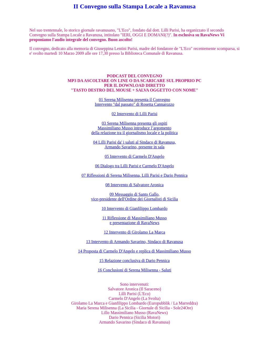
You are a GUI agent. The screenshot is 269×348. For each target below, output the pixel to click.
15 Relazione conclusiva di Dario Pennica (134, 260)
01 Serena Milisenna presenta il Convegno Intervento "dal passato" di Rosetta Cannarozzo (134, 102)
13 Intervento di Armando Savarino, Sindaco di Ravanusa (134, 241)
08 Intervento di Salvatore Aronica (134, 185)
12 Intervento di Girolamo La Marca (134, 232)
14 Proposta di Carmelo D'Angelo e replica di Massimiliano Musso (134, 251)
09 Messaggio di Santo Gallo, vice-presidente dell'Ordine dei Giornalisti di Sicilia (134, 196)
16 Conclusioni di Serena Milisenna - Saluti (134, 270)
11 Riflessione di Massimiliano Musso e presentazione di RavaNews (134, 220)
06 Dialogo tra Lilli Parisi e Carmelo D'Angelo (134, 166)
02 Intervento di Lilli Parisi (134, 114)
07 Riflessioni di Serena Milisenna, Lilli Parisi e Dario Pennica (134, 175)
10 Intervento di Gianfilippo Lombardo (135, 208)
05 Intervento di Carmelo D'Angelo (134, 156)
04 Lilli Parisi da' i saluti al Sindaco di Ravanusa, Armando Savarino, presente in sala (134, 144)
